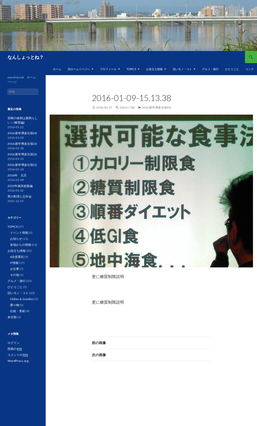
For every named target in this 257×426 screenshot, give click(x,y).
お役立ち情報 (154, 69)
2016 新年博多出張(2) (22, 154)
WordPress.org (18, 361)
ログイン (14, 343)
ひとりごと (232, 69)
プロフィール (108, 69)
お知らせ (16, 239)
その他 (14, 275)
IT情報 (14, 263)
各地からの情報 (20, 245)
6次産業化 (17, 257)
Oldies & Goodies (22, 299)
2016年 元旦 (17, 175)
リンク (249, 69)
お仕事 (14, 269)
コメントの (18, 355)
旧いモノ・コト (182, 69)
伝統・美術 (17, 311)
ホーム (57, 69)
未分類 (12, 317)
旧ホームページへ (79, 69)
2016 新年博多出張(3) (156, 107)
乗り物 (14, 305)
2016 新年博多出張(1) (22, 165)
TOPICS (131, 69)
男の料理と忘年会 (20, 196)
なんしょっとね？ (26, 57)
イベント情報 (19, 232)
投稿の (15, 349)
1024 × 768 (127, 107)
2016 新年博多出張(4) (22, 133)
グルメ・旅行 (210, 69)
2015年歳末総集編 (20, 186)
